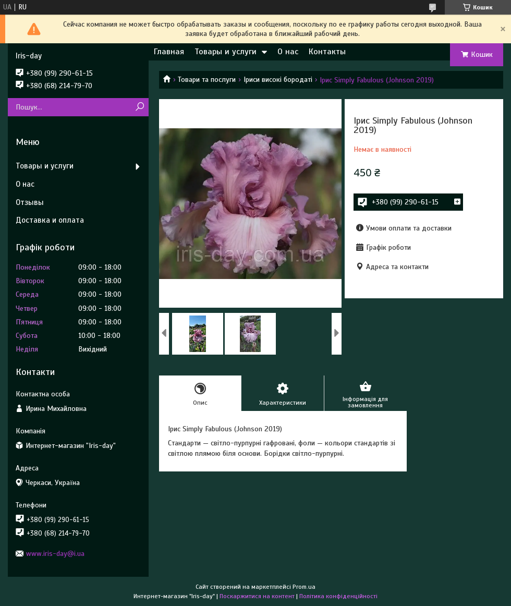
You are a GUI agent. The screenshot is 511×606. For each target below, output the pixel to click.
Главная (169, 51)
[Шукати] (139, 107)
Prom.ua (304, 586)
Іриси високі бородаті (278, 79)
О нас (287, 51)
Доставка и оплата (50, 220)
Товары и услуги (225, 51)
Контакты (327, 51)
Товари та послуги (207, 79)
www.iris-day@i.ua (55, 553)
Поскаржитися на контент (257, 596)
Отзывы (30, 202)
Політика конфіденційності (338, 596)
